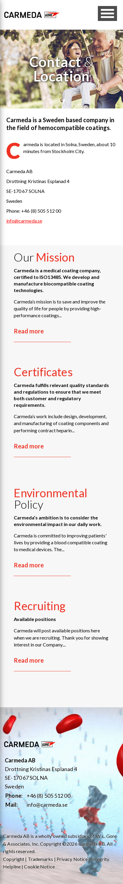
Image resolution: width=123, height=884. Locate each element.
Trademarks (40, 859)
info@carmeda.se (47, 804)
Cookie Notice (39, 866)
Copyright (13, 859)
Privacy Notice (72, 859)
